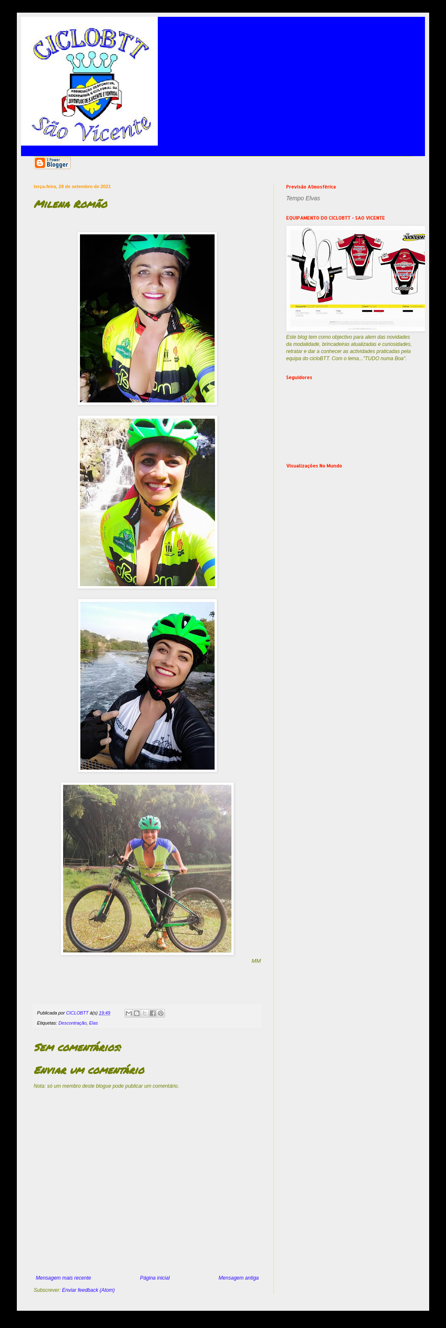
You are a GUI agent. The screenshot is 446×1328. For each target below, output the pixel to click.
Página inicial (155, 1278)
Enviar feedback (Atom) (88, 1290)
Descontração (72, 1022)
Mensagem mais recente (63, 1278)
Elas (93, 1022)
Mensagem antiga (239, 1278)
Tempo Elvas (303, 198)
